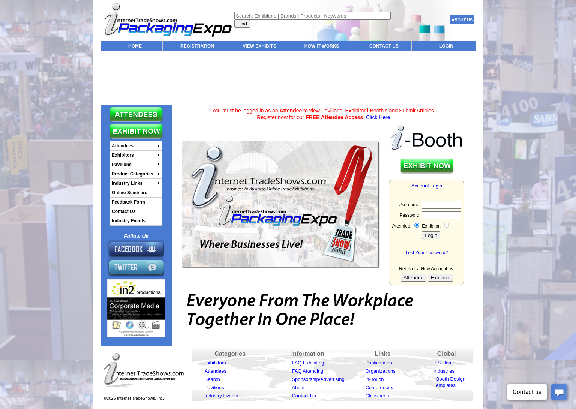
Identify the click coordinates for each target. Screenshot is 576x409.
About (298, 387)
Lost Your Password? (427, 252)
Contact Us (304, 396)
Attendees (216, 371)
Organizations (380, 371)
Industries (444, 371)
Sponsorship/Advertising (318, 379)
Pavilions (214, 387)
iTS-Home (445, 363)
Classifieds (377, 396)
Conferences (379, 387)
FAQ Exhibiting (308, 363)
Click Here (378, 117)
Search (212, 379)
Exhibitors (215, 363)
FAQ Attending (307, 371)
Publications (378, 363)
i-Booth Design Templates (449, 382)
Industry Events (221, 396)
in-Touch (374, 379)
